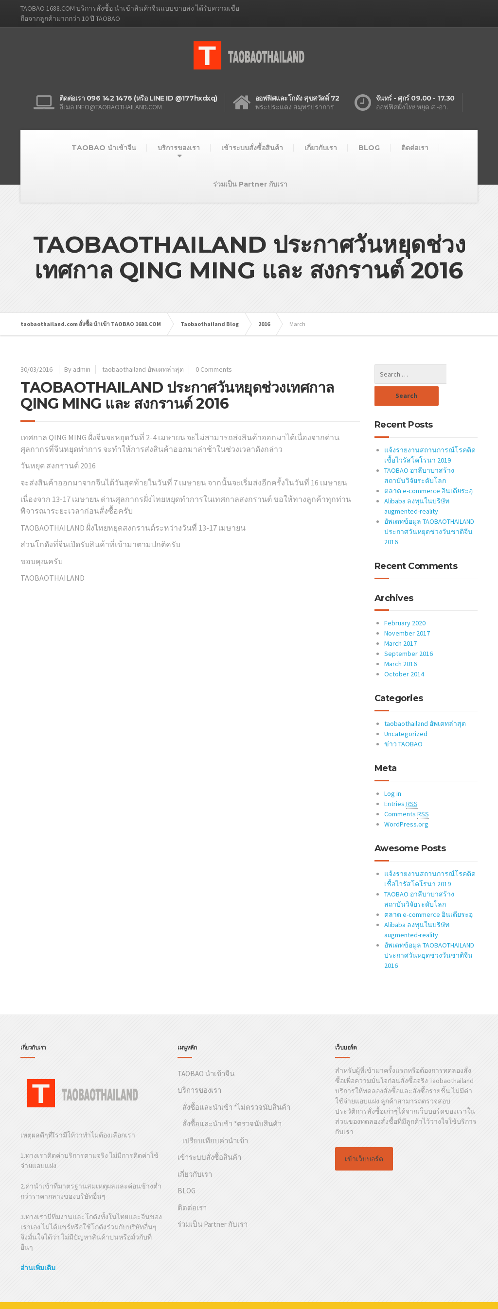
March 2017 (400, 621)
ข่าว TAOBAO (403, 722)
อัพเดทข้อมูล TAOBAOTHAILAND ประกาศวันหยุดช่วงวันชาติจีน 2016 (429, 509)
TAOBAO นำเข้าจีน (103, 147)
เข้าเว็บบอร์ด (364, 1137)
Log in (392, 771)
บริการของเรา (179, 147)
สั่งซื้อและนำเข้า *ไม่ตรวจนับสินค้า (236, 1085)
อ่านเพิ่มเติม (37, 1245)
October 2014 (404, 652)
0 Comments (214, 369)
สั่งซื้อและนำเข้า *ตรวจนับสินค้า (232, 1101)
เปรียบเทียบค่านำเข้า (215, 1118)
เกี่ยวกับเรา (320, 147)
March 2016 (400, 641)
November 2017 (407, 611)
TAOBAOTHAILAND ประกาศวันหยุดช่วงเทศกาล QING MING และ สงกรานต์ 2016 (177, 396)
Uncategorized (405, 711)
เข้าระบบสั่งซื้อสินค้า (252, 147)
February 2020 (405, 601)
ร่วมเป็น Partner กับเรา (250, 184)
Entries (401, 782)
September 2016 (408, 631)
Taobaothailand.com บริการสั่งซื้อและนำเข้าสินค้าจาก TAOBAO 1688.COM (127, 1294)
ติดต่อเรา (414, 147)
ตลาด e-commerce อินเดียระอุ (428, 469)
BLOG (369, 147)
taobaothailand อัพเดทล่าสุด (143, 369)
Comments (406, 792)
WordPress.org (406, 802)
